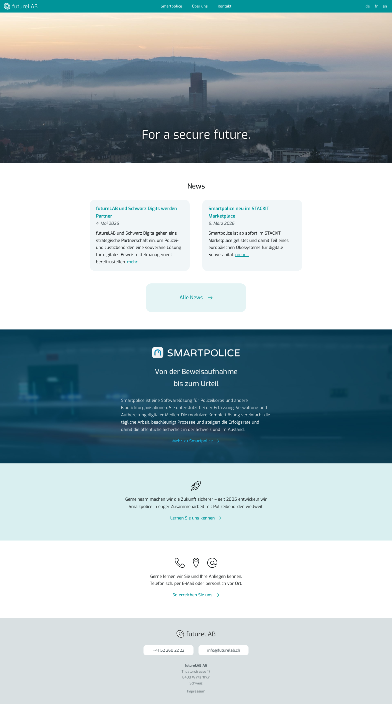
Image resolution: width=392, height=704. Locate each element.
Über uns (200, 6)
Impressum (196, 691)
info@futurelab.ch (223, 650)
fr (376, 6)
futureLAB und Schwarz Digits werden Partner (136, 212)
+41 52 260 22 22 (168, 650)
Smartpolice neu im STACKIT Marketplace (238, 212)
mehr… (134, 262)
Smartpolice (171, 6)
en (385, 6)
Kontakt (225, 6)
